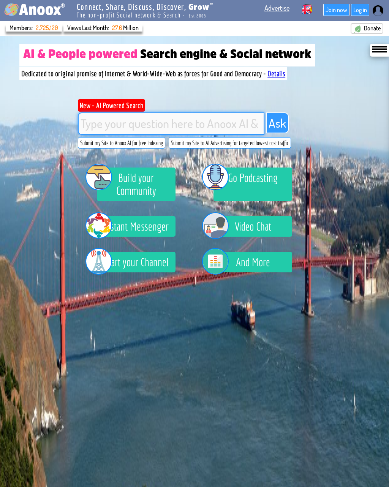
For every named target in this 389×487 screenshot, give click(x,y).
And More (241, 262)
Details (276, 73)
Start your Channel (133, 262)
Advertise (276, 8)
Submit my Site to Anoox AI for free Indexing (121, 142)
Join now (336, 10)
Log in (360, 10)
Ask (277, 123)
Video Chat (242, 226)
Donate (367, 28)
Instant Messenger (133, 226)
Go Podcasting (245, 179)
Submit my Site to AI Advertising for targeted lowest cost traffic (230, 142)
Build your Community (126, 182)
